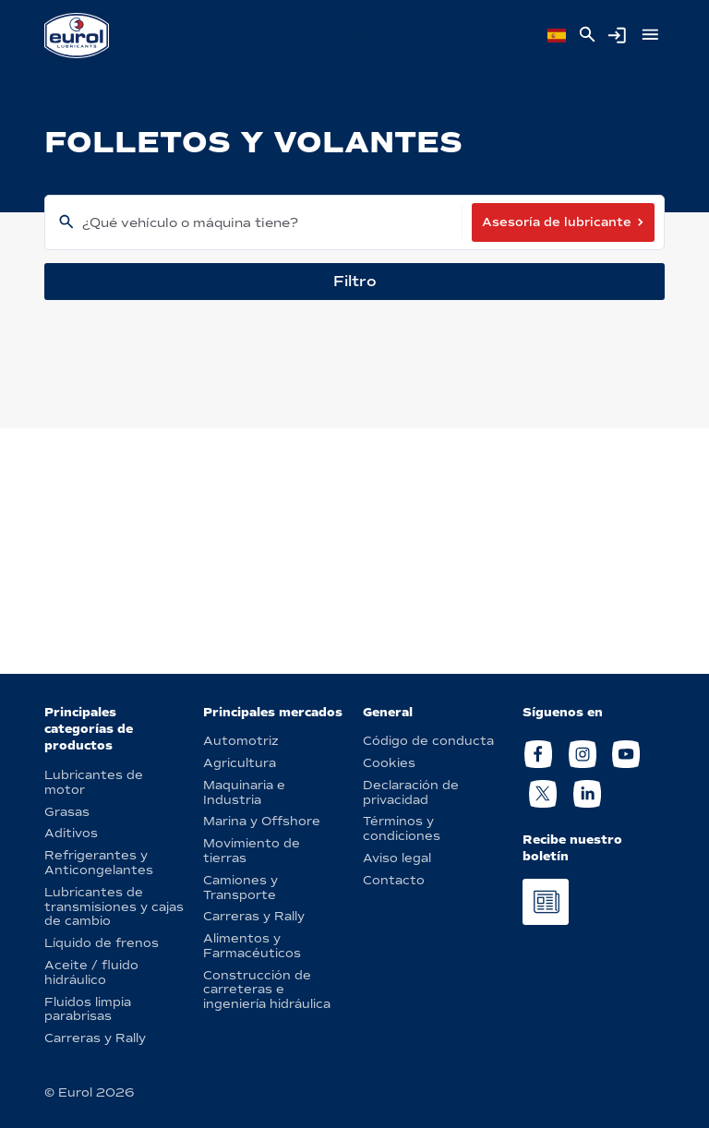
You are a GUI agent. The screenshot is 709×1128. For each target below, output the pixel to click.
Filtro (355, 281)
